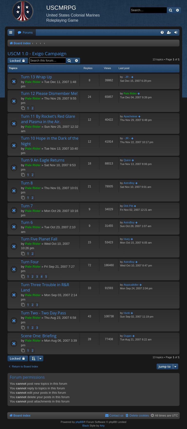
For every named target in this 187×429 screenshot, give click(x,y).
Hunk (127, 312)
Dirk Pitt (128, 205)
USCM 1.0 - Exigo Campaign (37, 53)
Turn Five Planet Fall (39, 239)
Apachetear (130, 116)
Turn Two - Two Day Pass (43, 313)
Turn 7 (27, 206)
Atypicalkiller (131, 284)
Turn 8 (27, 183)
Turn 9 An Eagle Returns (43, 160)
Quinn (127, 160)
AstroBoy (129, 183)
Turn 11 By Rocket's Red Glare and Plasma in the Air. (48, 119)
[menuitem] (25, 32)
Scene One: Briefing (38, 335)
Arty (102, 425)
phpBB (79, 421)
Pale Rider (33, 82)
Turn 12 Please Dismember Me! (49, 93)
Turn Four (30, 262)
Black (85, 425)
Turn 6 (27, 222)
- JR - (127, 76)
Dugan (127, 335)
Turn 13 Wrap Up (36, 77)
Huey (127, 238)
